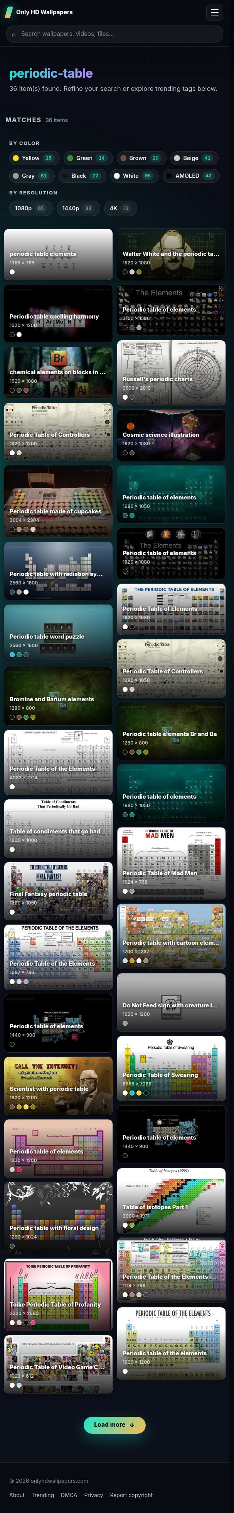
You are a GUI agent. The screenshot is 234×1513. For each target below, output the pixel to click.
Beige (194, 158)
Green (87, 158)
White (134, 176)
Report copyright (131, 1495)
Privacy (93, 1495)
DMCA (69, 1495)
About (16, 1495)
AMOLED (190, 176)
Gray (31, 176)
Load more (109, 1424)
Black (81, 176)
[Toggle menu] (214, 12)
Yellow (34, 158)
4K (121, 208)
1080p (31, 208)
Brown (141, 158)
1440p (78, 208)
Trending (42, 1495)
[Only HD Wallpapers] (39, 12)
